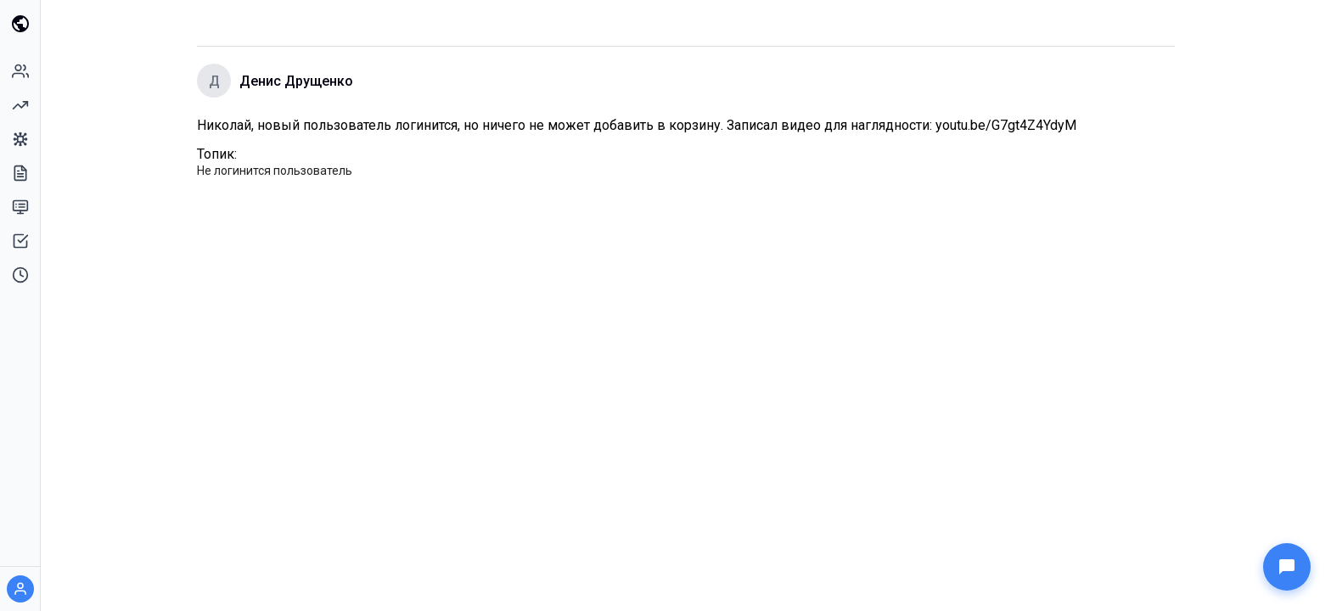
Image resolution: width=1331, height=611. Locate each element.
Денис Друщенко (296, 81)
